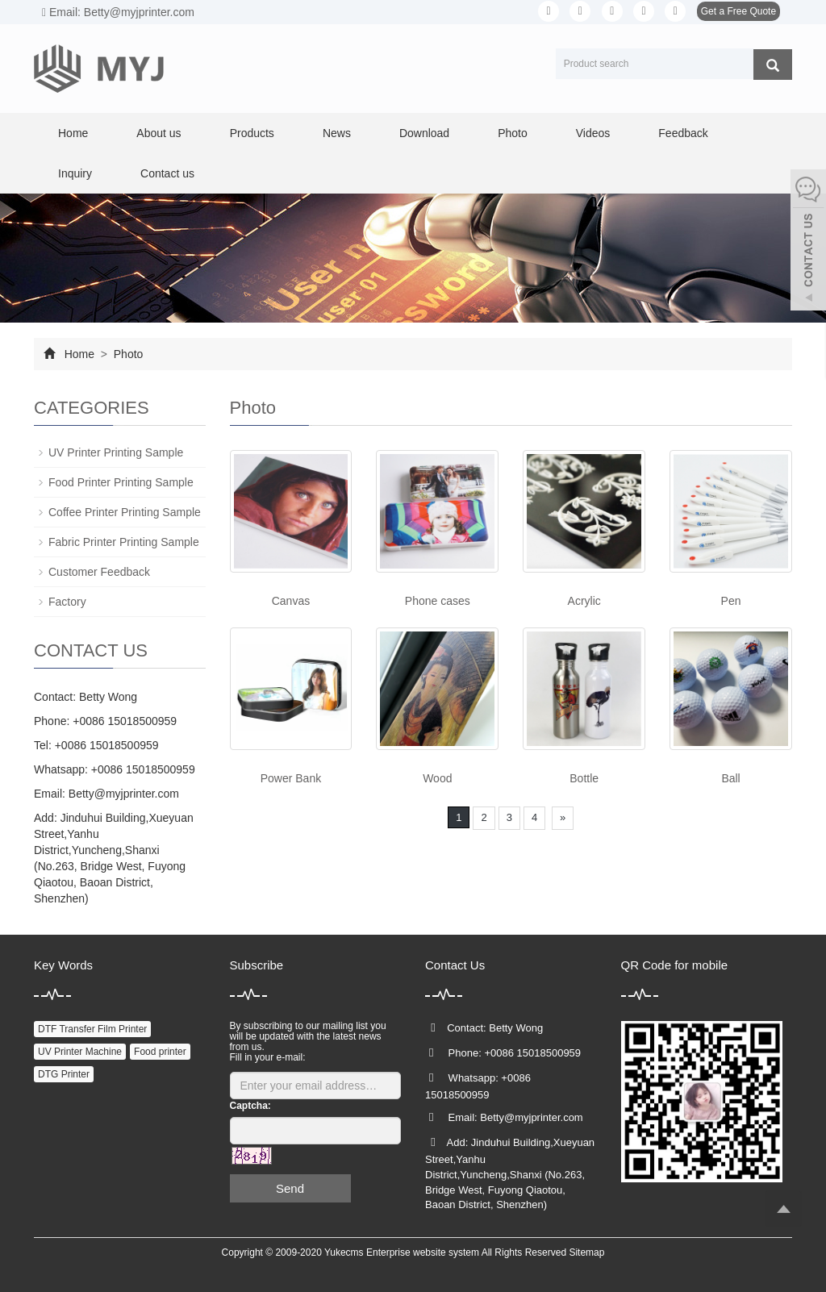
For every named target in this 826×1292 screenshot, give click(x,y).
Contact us (167, 173)
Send (290, 1188)
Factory (67, 601)
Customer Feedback (99, 571)
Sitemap (586, 1252)
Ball (730, 778)
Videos (593, 133)
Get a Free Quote (738, 11)
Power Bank (291, 778)
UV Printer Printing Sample (115, 452)
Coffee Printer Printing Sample (124, 512)
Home (73, 133)
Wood (437, 778)
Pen (731, 600)
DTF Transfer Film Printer (92, 1029)
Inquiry (75, 173)
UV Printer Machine (80, 1051)
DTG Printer (64, 1074)
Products (252, 133)
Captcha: (250, 1105)
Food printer (160, 1051)
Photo (513, 133)
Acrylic (584, 600)
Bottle (584, 778)
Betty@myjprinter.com (124, 793)
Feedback (682, 133)
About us (158, 133)
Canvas (291, 600)
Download (424, 133)
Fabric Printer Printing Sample (123, 542)
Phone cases (437, 600)
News (337, 133)
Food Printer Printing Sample (121, 482)
